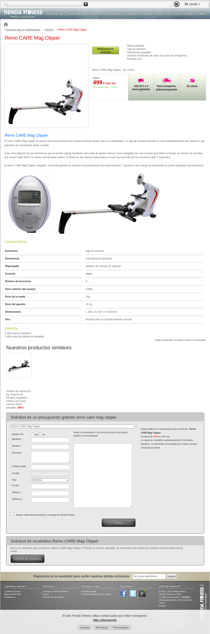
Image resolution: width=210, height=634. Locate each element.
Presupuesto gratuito (105, 50)
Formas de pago (88, 591)
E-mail (16, 485)
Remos (49, 29)
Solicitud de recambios (27, 558)
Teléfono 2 (17, 499)
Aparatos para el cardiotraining (23, 29)
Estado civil (17, 434)
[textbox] (50, 467)
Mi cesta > (192, 4)
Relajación (134, 13)
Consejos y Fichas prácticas (55, 591)
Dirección (16, 452)
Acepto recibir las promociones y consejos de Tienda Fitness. (45, 515)
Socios (46, 594)
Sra (36, 434)
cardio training (54, 13)
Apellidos (17, 439)
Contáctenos (10, 597)
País (14, 480)
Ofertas (202, 13)
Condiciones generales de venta (96, 594)
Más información (105, 620)
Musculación (90, 13)
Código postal (19, 466)
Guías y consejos (184, 13)
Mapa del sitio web (12, 594)
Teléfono (17, 492)
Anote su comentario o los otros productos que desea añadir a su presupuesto (101, 434)
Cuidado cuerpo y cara (157, 13)
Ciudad (15, 473)
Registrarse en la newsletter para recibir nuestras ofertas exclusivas (81, 576)
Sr (44, 434)
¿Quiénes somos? (12, 591)
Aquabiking (73, 13)
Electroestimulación (113, 13)
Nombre (16, 445)
